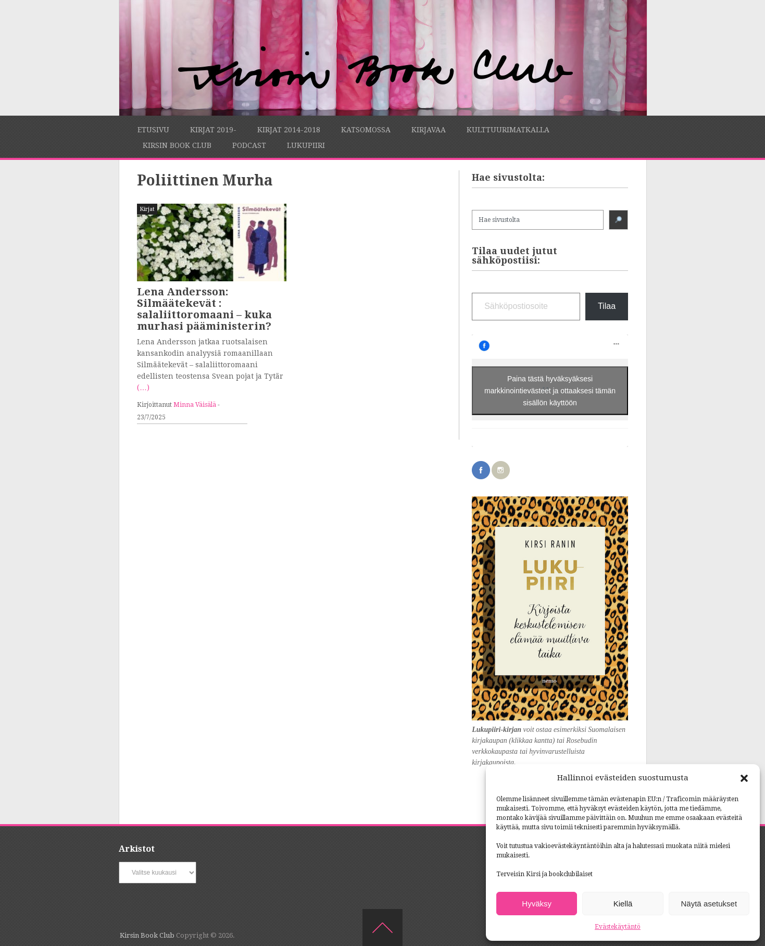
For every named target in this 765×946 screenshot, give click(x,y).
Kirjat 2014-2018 (288, 130)
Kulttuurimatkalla (508, 130)
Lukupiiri (306, 145)
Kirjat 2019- (213, 130)
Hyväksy (536, 903)
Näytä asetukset (709, 903)
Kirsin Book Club (177, 145)
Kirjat (147, 209)
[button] (744, 778)
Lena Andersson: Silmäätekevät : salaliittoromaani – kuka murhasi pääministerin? (204, 308)
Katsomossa (366, 130)
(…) (143, 387)
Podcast (249, 145)
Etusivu (153, 130)
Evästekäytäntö (618, 926)
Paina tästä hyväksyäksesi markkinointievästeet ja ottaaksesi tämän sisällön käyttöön (550, 390)
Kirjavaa (428, 130)
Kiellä (623, 903)
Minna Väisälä (194, 404)
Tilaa (607, 306)
